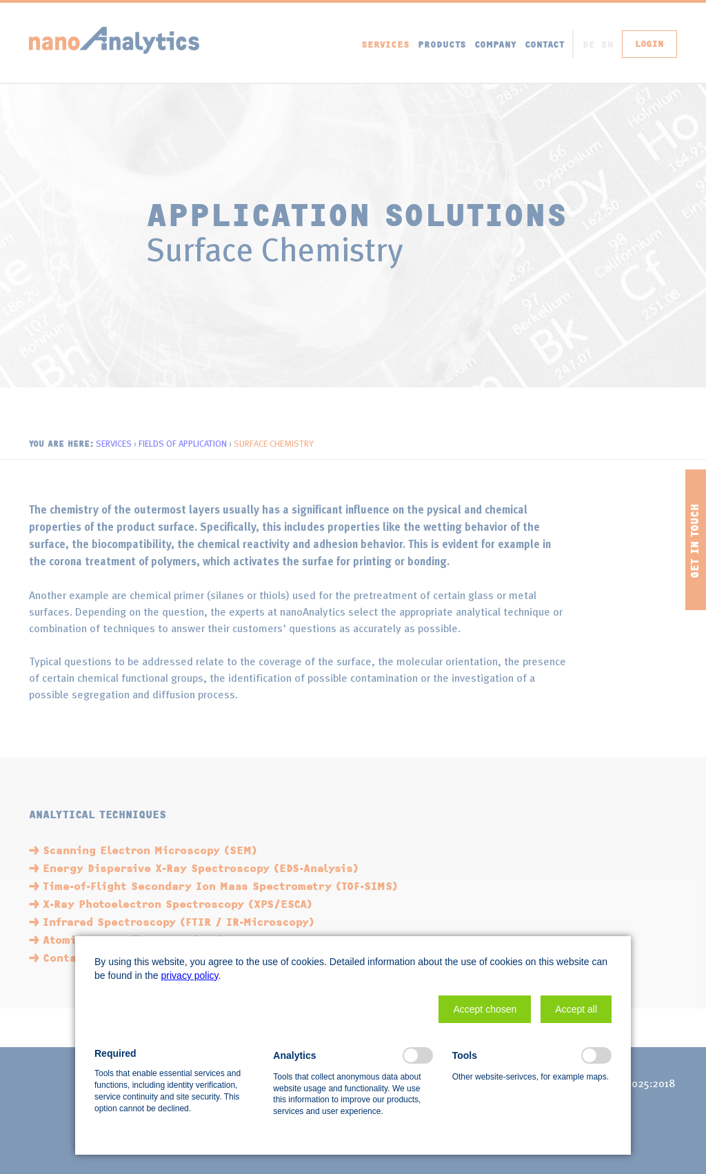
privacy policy (190, 975)
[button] (484, 1009)
